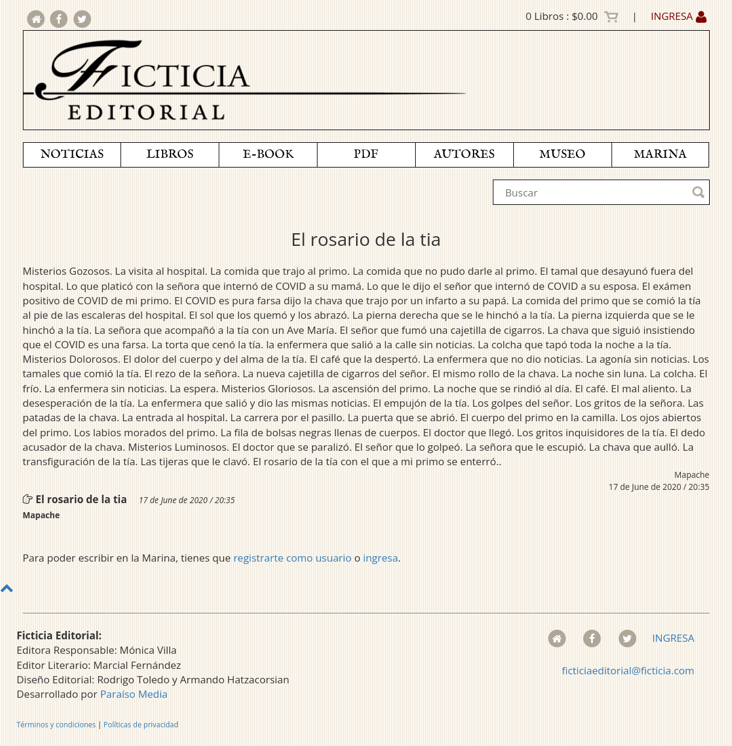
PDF (366, 154)
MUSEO (562, 154)
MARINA (660, 154)
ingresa (380, 558)
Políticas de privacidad (141, 724)
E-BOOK (268, 154)
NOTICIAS (72, 154)
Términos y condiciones (56, 724)
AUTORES (464, 154)
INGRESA (678, 16)
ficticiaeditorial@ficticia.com (628, 670)
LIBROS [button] (169, 154)
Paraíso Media (133, 694)
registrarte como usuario (292, 558)
